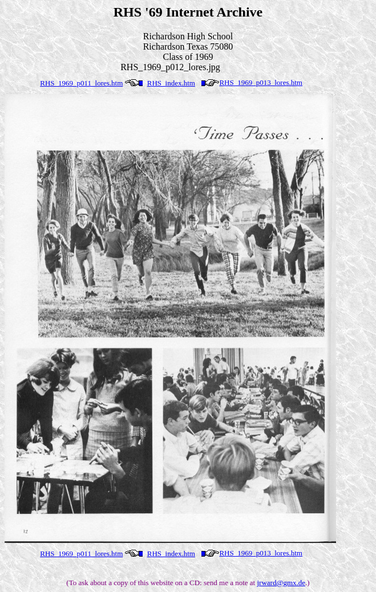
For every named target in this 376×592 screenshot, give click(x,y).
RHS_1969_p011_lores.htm (81, 83)
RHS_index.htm (171, 83)
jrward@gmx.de (281, 582)
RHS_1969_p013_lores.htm (260, 82)
